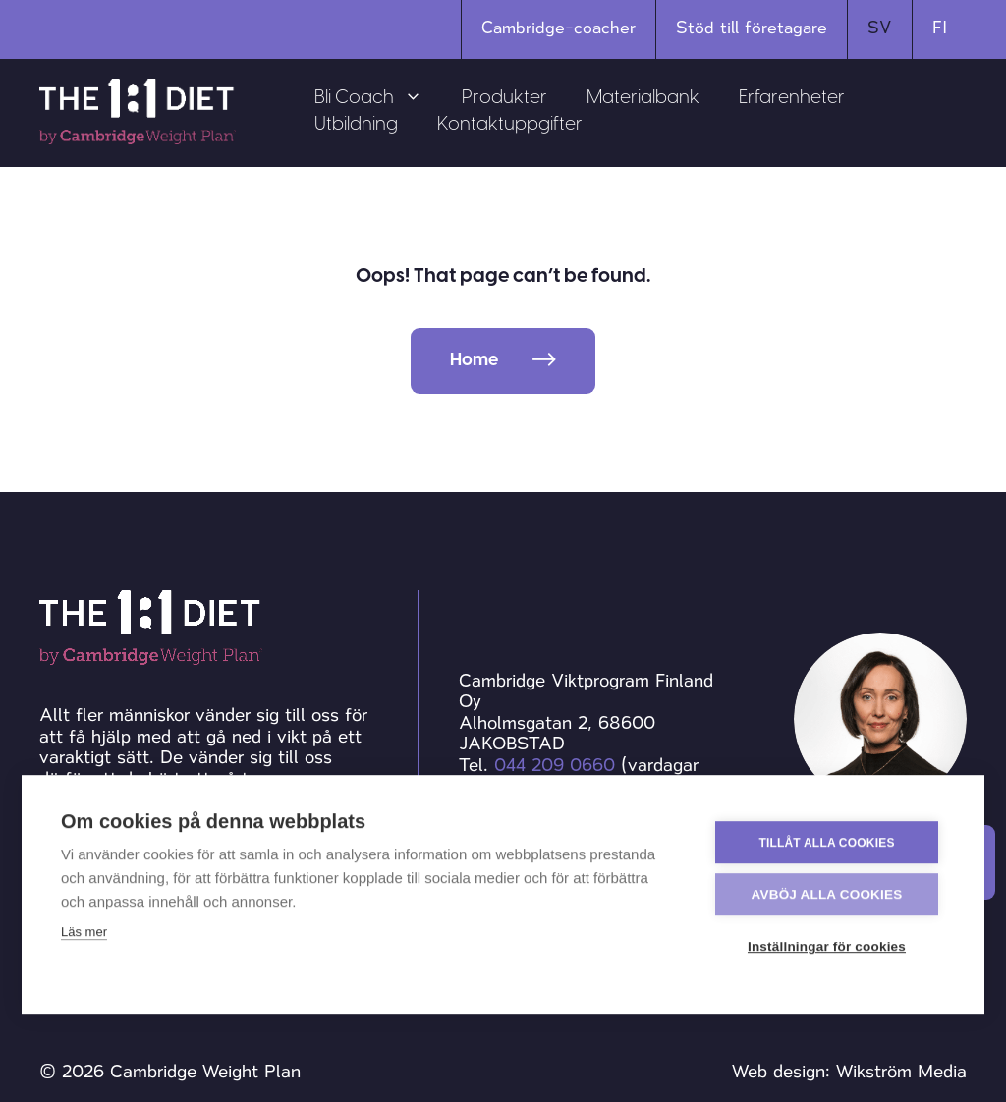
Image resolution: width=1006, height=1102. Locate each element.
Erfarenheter (792, 98)
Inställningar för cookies (827, 946)
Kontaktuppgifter (510, 125)
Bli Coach (378, 98)
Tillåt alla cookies (826, 842)
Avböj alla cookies (827, 894)
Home (474, 361)
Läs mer (84, 931)
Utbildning (356, 125)
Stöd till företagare (751, 27)
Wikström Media (901, 1071)
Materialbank (643, 98)
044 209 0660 (554, 764)
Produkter (504, 98)
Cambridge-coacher (558, 27)
